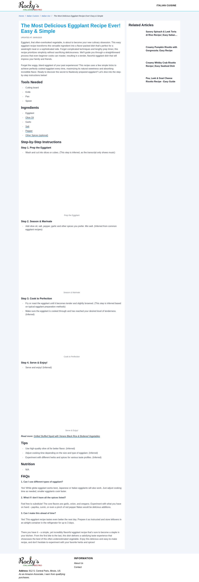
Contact (78, 567)
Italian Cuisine (166, 5)
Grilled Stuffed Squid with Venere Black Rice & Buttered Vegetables (67, 436)
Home (21, 16)
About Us (78, 563)
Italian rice (46, 16)
